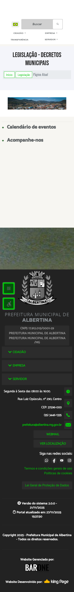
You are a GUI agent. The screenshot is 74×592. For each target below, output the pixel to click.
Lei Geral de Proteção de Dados (47, 485)
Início (9, 75)
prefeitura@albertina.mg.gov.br (42, 425)
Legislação (24, 75)
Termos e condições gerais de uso (48, 468)
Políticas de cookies (58, 473)
